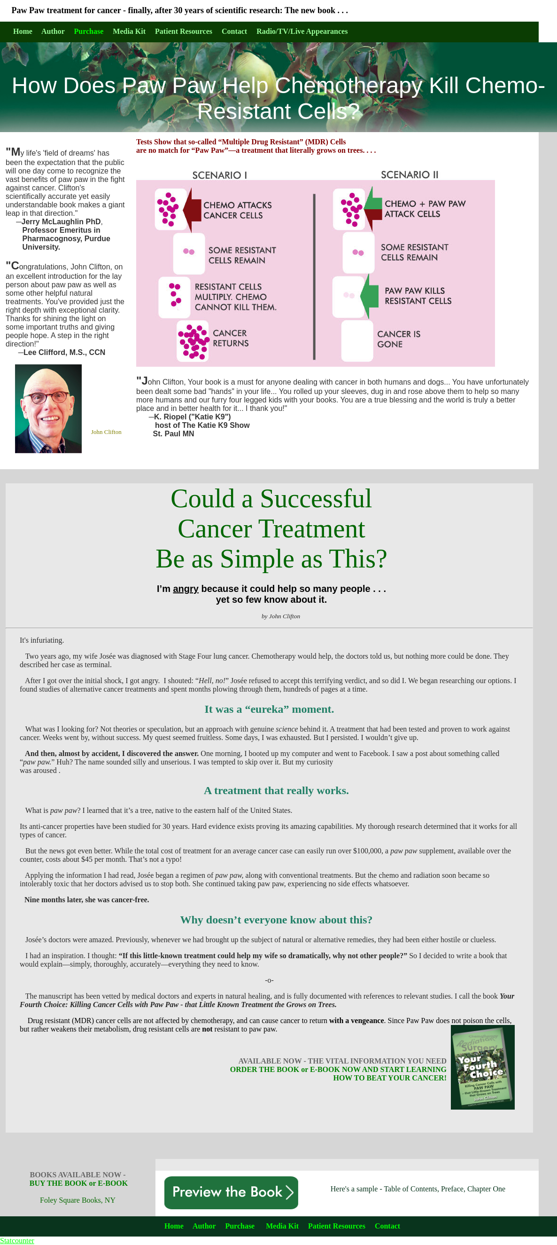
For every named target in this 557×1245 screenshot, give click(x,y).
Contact (387, 1226)
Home (174, 1226)
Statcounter (17, 1241)
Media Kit (282, 1226)
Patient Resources (336, 1226)
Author (204, 1226)
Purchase (89, 31)
